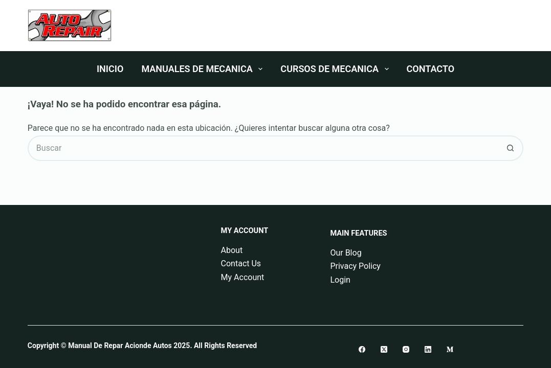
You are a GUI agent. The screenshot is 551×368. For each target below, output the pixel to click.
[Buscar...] (263, 148)
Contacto (430, 68)
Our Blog (345, 253)
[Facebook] (362, 349)
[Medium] (450, 349)
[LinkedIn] (428, 349)
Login (340, 280)
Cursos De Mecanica (336, 69)
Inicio (110, 68)
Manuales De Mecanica (204, 69)
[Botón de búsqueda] (510, 148)
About (232, 250)
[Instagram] (406, 349)
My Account (243, 277)
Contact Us (241, 263)
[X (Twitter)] (384, 349)
